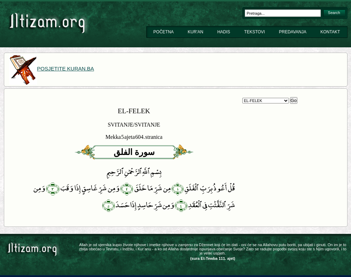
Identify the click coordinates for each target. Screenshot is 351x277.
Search (334, 13)
